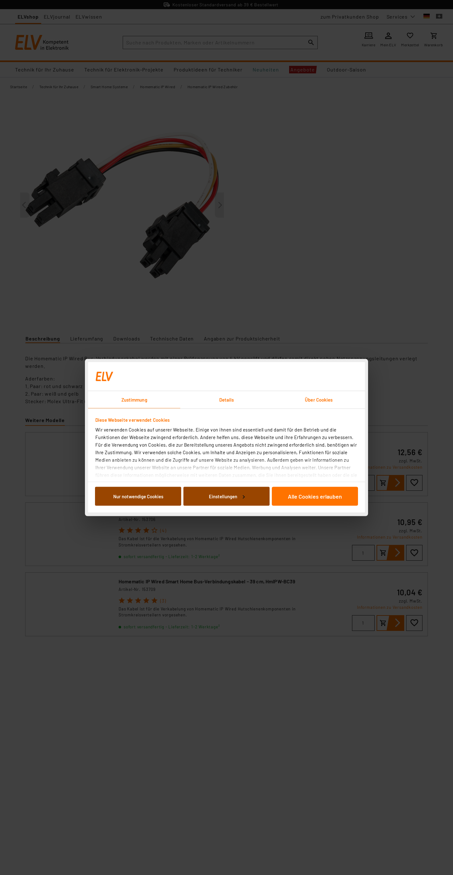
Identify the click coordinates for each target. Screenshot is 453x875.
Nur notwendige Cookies (138, 496)
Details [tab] (226, 400)
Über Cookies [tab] (319, 400)
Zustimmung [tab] (134, 400)
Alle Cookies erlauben (315, 496)
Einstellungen (227, 496)
